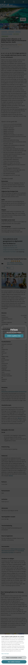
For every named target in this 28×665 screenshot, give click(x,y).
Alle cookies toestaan (14, 662)
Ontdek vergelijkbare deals (14, 336)
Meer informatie (5, 653)
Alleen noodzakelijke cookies (14, 657)
